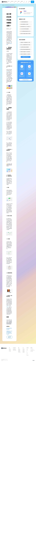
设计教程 (15, 2)
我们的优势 (11, 2)
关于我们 (29, 2)
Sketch (7, 306)
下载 (24, 2)
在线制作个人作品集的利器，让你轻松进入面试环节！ (26, 42)
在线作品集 (9, 41)
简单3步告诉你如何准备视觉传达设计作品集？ (26, 49)
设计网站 (7, 71)
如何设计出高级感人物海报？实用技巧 (26, 33)
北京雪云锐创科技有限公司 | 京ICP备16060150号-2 (4, 359)
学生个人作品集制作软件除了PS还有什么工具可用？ (26, 44)
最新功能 (21, 2)
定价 (26, 2)
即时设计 (9, 134)
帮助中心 (18, 2)
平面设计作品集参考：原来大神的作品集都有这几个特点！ (26, 51)
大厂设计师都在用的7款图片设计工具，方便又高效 (26, 31)
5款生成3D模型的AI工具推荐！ (25, 24)
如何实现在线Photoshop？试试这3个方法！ (26, 26)
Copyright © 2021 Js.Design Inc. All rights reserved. (4, 360)
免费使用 (32, 2)
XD (9, 306)
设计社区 (8, 2)
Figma (7, 307)
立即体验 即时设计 (9, 337)
